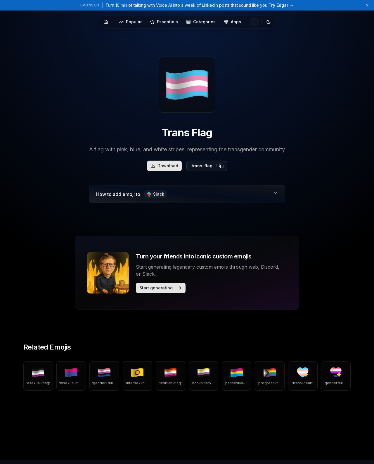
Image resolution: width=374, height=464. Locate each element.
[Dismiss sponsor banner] (367, 5)
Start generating (160, 287)
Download (164, 165)
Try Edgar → (281, 5)
